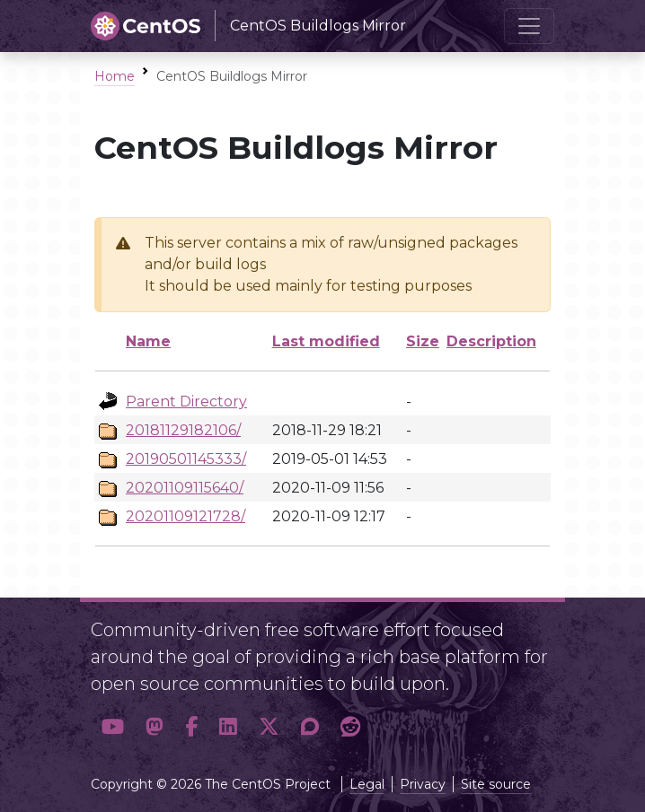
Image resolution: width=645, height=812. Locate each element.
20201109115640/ (184, 487)
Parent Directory (186, 401)
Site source (496, 784)
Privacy (423, 784)
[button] (113, 727)
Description (491, 341)
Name (148, 341)
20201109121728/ (185, 516)
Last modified (326, 341)
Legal (366, 784)
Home (114, 76)
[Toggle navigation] (529, 26)
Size (422, 341)
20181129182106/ (183, 430)
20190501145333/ (186, 458)
